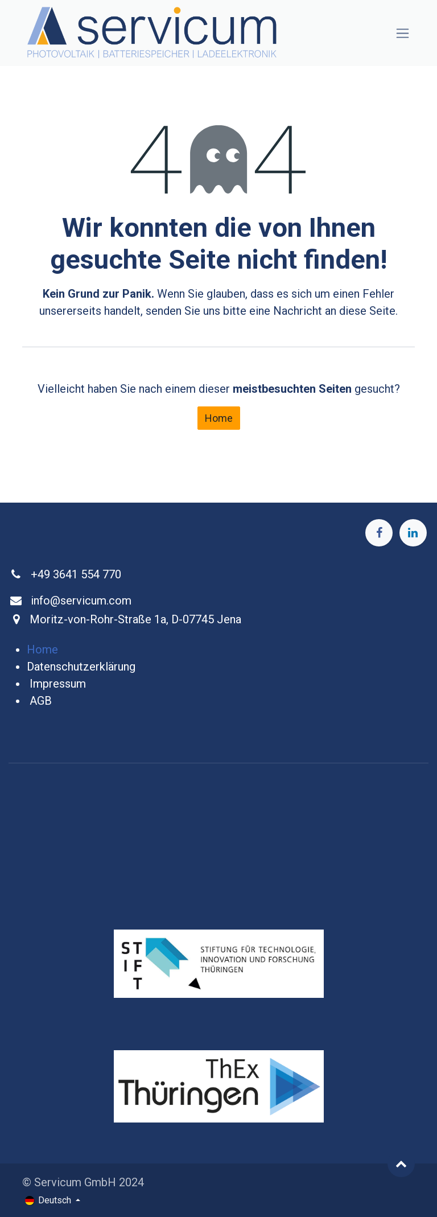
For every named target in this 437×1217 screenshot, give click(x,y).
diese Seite (367, 311)
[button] (401, 1163)
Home (219, 418)
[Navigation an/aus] (402, 33)
